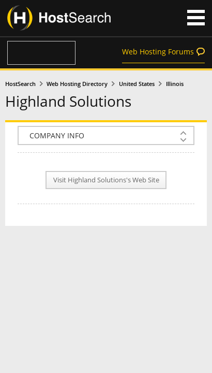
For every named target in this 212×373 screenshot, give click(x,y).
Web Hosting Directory (77, 84)
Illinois (175, 84)
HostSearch (20, 84)
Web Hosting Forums (158, 51)
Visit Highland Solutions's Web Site (106, 180)
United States (137, 84)
